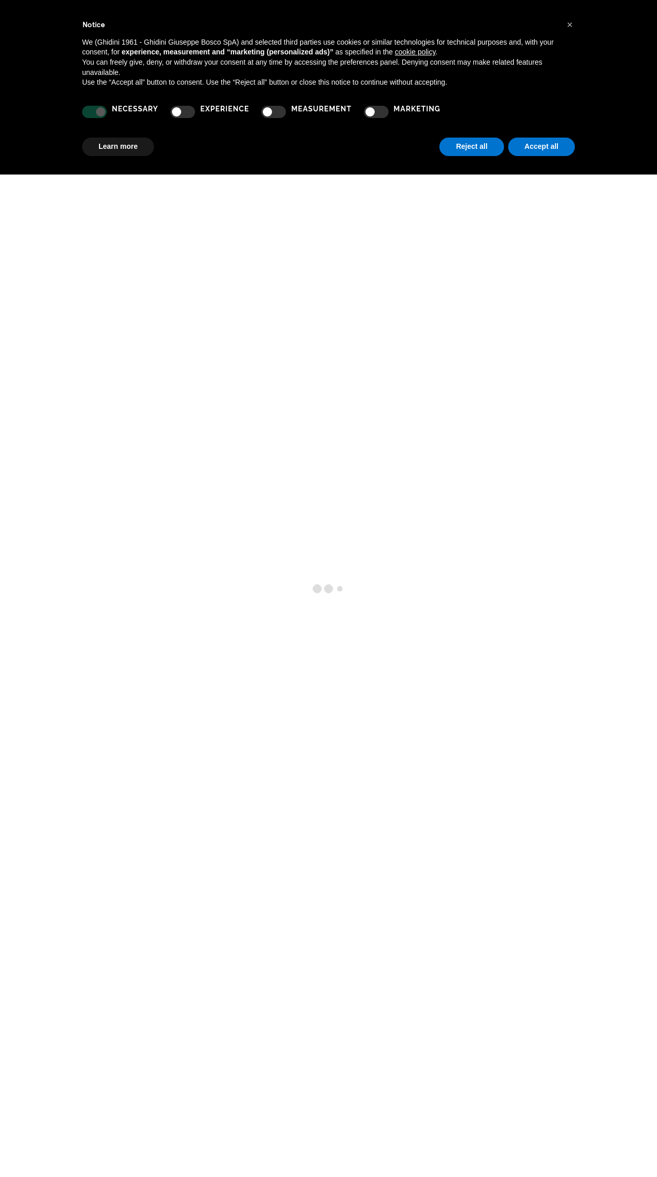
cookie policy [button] (415, 52)
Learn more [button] (118, 146)
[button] (570, 24)
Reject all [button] (471, 146)
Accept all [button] (541, 146)
